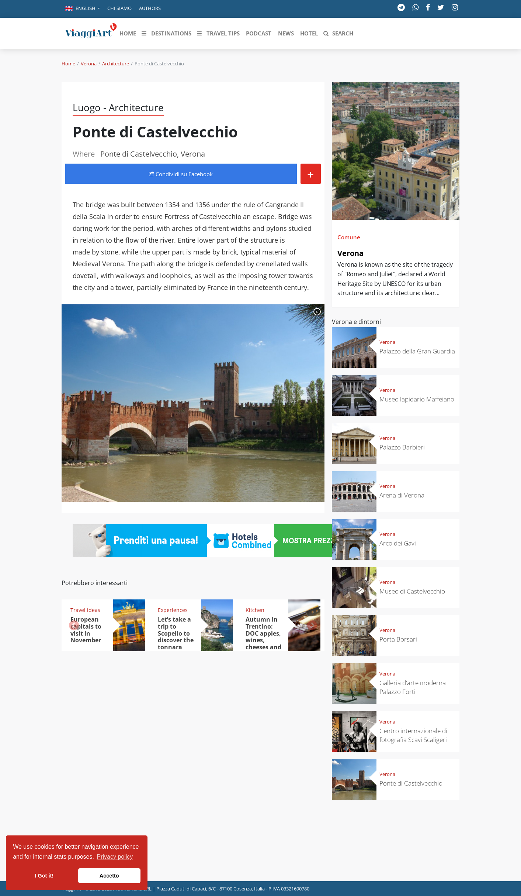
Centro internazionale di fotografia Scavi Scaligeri (413, 735)
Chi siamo (119, 8)
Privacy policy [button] (115, 857)
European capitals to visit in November (85, 629)
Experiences (173, 609)
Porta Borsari (398, 639)
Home (68, 63)
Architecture (115, 63)
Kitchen (255, 609)
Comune (348, 237)
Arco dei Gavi (397, 543)
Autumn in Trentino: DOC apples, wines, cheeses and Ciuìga (263, 636)
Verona (89, 63)
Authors (150, 8)
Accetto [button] (109, 876)
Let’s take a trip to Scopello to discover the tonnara (176, 633)
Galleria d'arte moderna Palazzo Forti (412, 687)
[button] (83, 9)
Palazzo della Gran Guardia (417, 351)
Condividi (181, 174)
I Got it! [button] (44, 876)
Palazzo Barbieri (402, 447)
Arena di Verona (401, 495)
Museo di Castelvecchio (412, 591)
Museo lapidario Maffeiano (416, 399)
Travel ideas (85, 609)
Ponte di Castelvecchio (410, 783)
